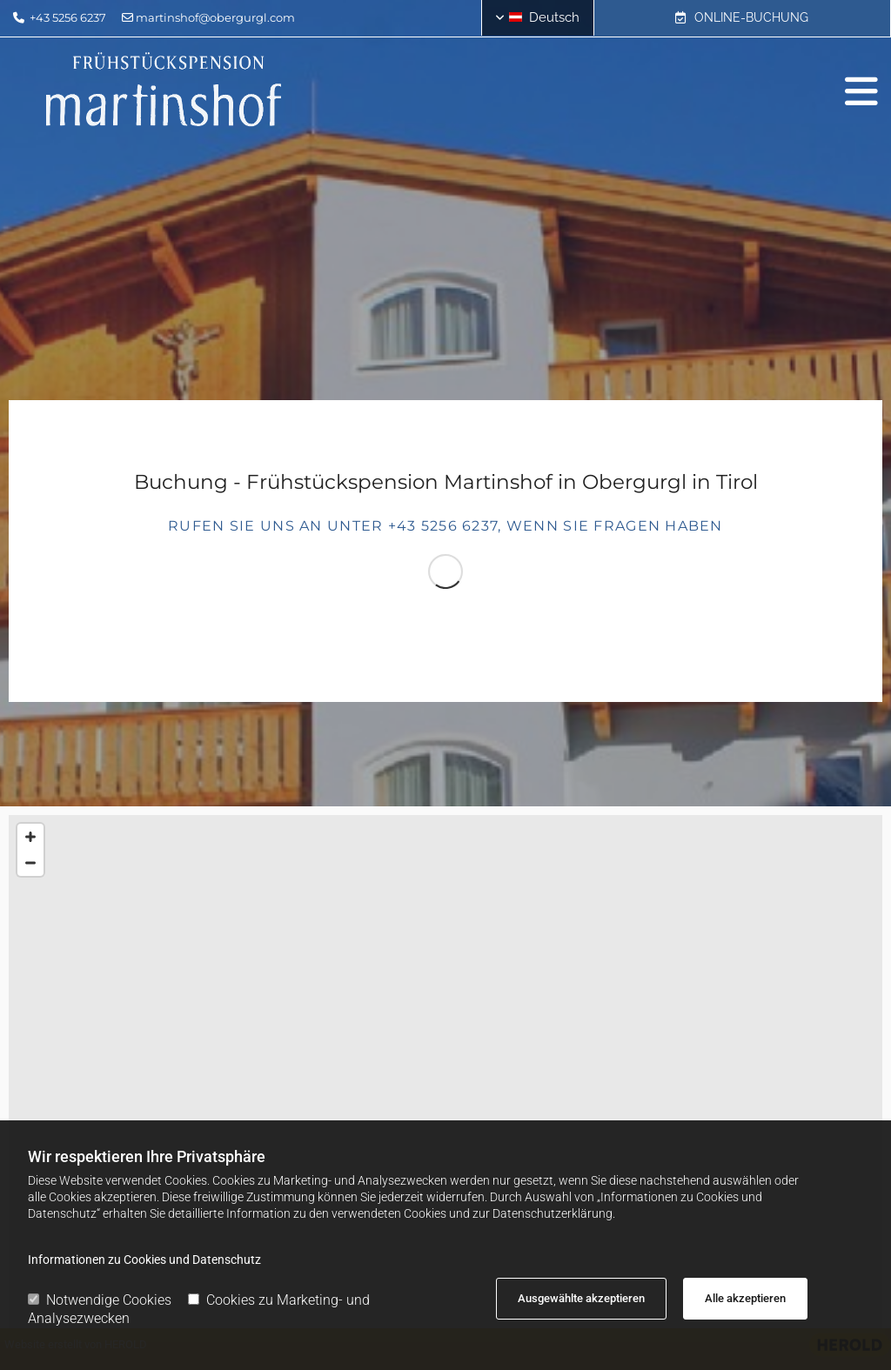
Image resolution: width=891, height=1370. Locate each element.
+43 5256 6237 (68, 17)
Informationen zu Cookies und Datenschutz (144, 1259)
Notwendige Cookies (99, 1300)
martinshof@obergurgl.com (215, 17)
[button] (742, 18)
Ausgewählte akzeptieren (581, 1298)
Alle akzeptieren (745, 1298)
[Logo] (163, 91)
